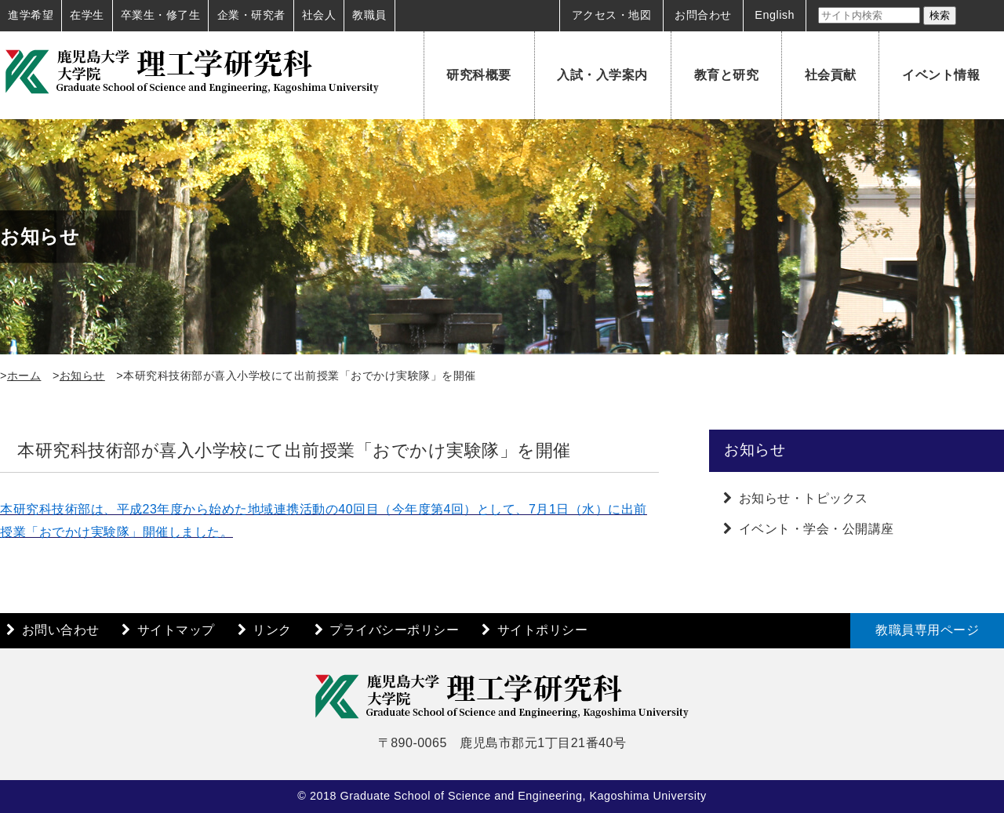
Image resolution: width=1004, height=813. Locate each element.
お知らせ (82, 375)
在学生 (87, 15)
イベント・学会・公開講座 (816, 528)
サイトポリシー (542, 630)
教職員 (369, 15)
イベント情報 (941, 75)
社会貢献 (831, 75)
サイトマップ (176, 630)
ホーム (24, 375)
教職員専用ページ (927, 630)
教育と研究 (726, 75)
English (775, 15)
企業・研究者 (251, 15)
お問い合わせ (61, 630)
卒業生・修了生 (161, 15)
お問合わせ (703, 15)
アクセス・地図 (612, 15)
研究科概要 (478, 75)
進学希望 (30, 15)
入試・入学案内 (602, 75)
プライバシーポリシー (394, 630)
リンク (272, 630)
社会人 (319, 15)
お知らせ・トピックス (803, 498)
